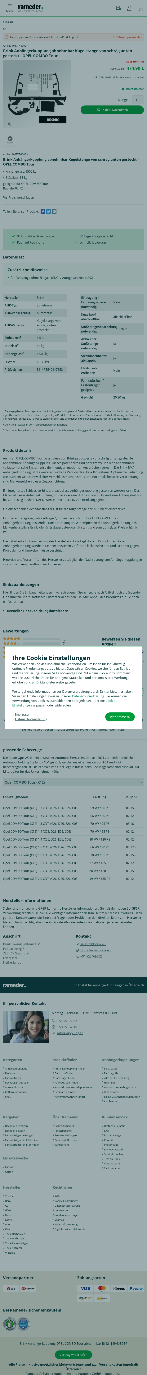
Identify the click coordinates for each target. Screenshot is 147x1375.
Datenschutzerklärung (88, 696)
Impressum (23, 714)
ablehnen (64, 701)
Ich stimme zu (120, 717)
